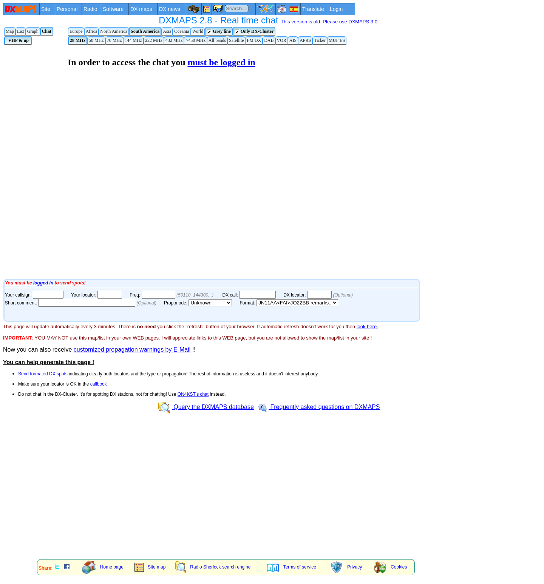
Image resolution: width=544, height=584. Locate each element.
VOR (281, 40)
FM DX (254, 40)
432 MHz (174, 40)
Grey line (218, 31)
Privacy (346, 567)
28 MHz (77, 40)
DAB (269, 40)
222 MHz (153, 40)
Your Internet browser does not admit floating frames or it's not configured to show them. (195, 161)
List (20, 31)
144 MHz (133, 40)
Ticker (320, 40)
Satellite (236, 40)
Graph (33, 31)
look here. (367, 326)
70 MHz (114, 40)
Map (10, 31)
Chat (46, 31)
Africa (91, 31)
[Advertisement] (229, 500)
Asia (167, 31)
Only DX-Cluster (254, 31)
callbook (98, 384)
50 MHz (96, 40)
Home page (103, 567)
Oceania (181, 31)
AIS (293, 40)
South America (145, 31)
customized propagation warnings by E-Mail (132, 349)
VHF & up (18, 40)
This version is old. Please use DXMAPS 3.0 (329, 22)
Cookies (390, 567)
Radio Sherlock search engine (212, 567)
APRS (305, 40)
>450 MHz (195, 40)
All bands (217, 40)
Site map (149, 567)
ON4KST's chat (193, 394)
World (198, 31)
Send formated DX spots (43, 374)
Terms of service (291, 567)
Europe (76, 31)
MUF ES (337, 40)
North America (113, 31)
